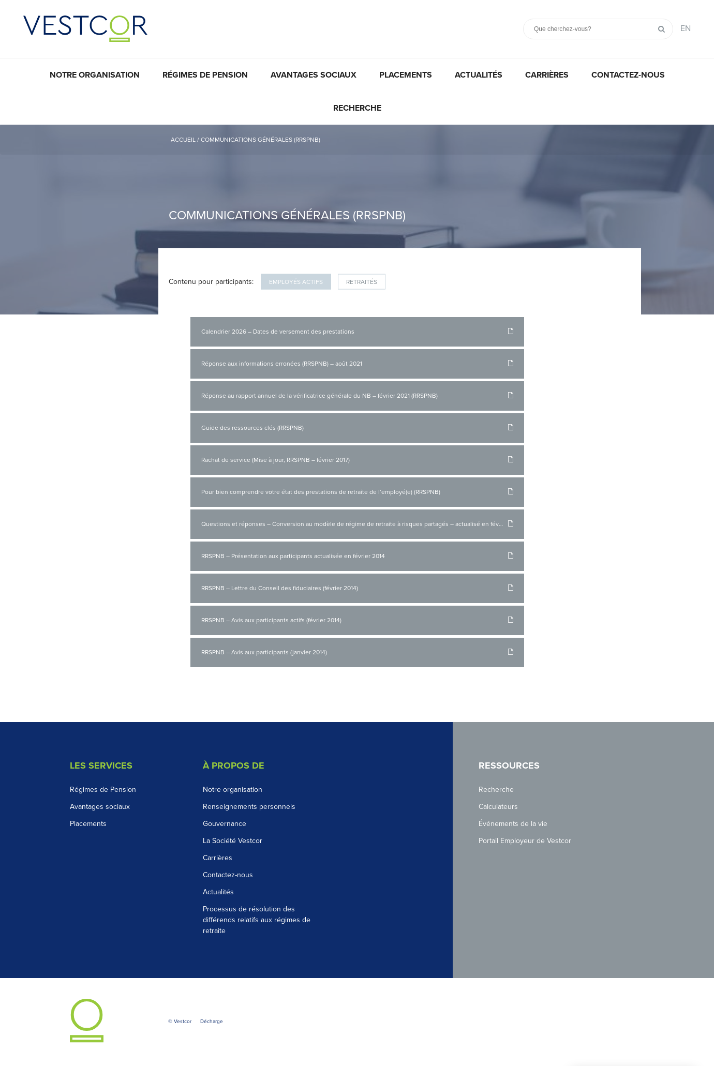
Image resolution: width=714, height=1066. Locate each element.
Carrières (547, 75)
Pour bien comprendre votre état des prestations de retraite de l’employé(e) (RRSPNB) (320, 492)
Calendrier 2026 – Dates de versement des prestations (277, 331)
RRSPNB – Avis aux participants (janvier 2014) (264, 652)
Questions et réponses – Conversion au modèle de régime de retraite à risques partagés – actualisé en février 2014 (362, 524)
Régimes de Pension (103, 789)
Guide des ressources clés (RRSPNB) (252, 427)
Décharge (211, 1021)
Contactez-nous (628, 75)
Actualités (478, 75)
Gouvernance (224, 823)
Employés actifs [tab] (296, 282)
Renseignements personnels (249, 806)
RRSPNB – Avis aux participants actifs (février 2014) (271, 620)
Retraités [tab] (361, 282)
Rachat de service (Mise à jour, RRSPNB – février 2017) (275, 459)
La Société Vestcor (232, 840)
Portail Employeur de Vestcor (525, 840)
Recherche (357, 108)
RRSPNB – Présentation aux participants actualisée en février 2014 (293, 556)
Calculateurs (498, 806)
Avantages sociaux (313, 75)
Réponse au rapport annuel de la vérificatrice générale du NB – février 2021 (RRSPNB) (319, 395)
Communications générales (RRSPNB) (260, 139)
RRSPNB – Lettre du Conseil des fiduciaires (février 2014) (279, 588)
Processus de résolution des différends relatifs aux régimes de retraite (256, 920)
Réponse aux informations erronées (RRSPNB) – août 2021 (281, 363)
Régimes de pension (205, 75)
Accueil (183, 139)
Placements (405, 75)
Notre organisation (95, 75)
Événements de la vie (513, 823)
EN (685, 28)
